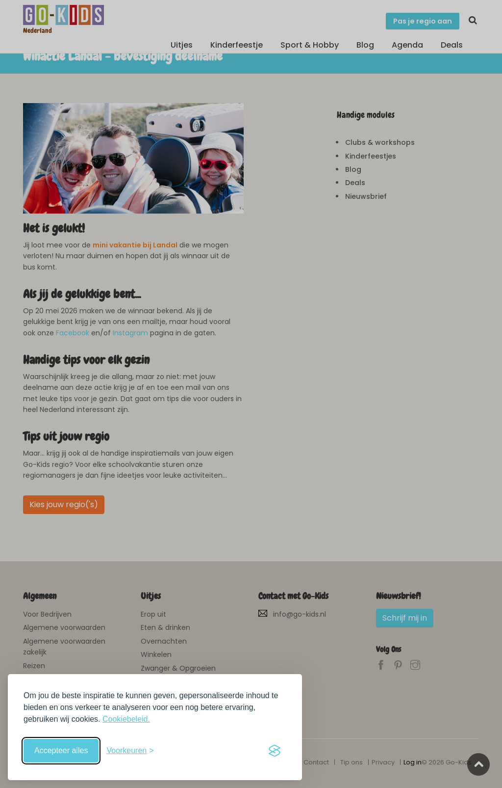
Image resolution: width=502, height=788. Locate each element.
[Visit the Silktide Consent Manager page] (274, 750)
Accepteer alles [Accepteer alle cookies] (61, 750)
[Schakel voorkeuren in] (129, 750)
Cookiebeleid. (126, 719)
